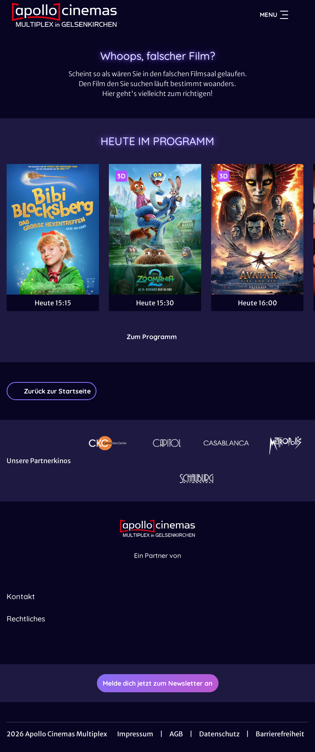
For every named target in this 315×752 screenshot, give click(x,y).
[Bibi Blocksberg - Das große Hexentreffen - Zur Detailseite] (53, 229)
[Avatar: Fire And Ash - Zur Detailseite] (257, 229)
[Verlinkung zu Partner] (108, 443)
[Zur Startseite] (64, 15)
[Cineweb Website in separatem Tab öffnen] (157, 564)
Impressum (135, 734)
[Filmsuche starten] (300, 15)
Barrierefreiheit (280, 734)
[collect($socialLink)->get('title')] (148, 646)
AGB (176, 734)
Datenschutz (219, 734)
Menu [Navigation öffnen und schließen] (274, 15)
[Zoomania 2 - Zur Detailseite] (155, 229)
